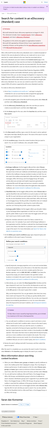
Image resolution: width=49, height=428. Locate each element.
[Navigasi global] (1, 2)
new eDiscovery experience (37, 45)
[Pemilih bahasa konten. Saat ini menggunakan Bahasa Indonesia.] (7, 417)
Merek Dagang (37, 423)
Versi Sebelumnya (15, 421)
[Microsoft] (24, 2)
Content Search (25, 35)
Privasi (39, 421)
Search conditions (40, 339)
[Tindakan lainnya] (46, 13)
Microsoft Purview (11, 13)
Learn (3, 13)
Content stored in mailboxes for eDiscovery (27, 188)
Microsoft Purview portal (14, 47)
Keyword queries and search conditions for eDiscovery (22, 279)
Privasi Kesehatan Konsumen (8, 423)
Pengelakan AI (4, 421)
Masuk (46, 2)
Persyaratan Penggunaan (25, 423)
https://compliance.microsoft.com (18, 91)
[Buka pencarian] (42, 2)
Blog (23, 421)
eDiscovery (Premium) (23, 37)
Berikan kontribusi (31, 421)
